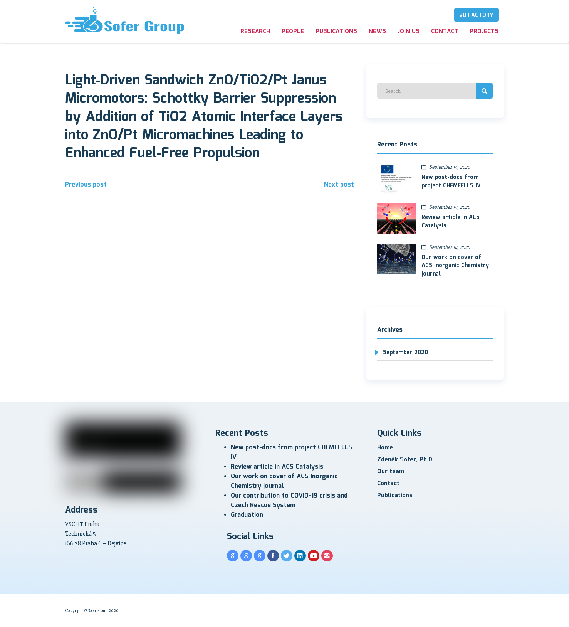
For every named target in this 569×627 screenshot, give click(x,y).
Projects (484, 31)
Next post (339, 185)
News (377, 31)
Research (255, 31)
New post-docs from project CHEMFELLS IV (451, 181)
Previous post (86, 185)
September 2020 (405, 352)
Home (385, 447)
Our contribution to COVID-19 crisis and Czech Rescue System (289, 500)
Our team (390, 471)
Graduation (247, 515)
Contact (444, 31)
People (293, 31)
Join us (409, 31)
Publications (336, 31)
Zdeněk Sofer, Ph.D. (405, 459)
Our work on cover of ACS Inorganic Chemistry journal (455, 266)
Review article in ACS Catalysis (450, 221)
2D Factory (476, 15)
